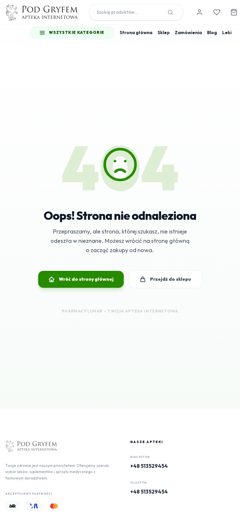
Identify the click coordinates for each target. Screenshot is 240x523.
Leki (227, 32)
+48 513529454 (149, 466)
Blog (212, 32)
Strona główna (136, 32)
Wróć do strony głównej (80, 279)
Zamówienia (188, 32)
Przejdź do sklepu (165, 279)
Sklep (164, 32)
